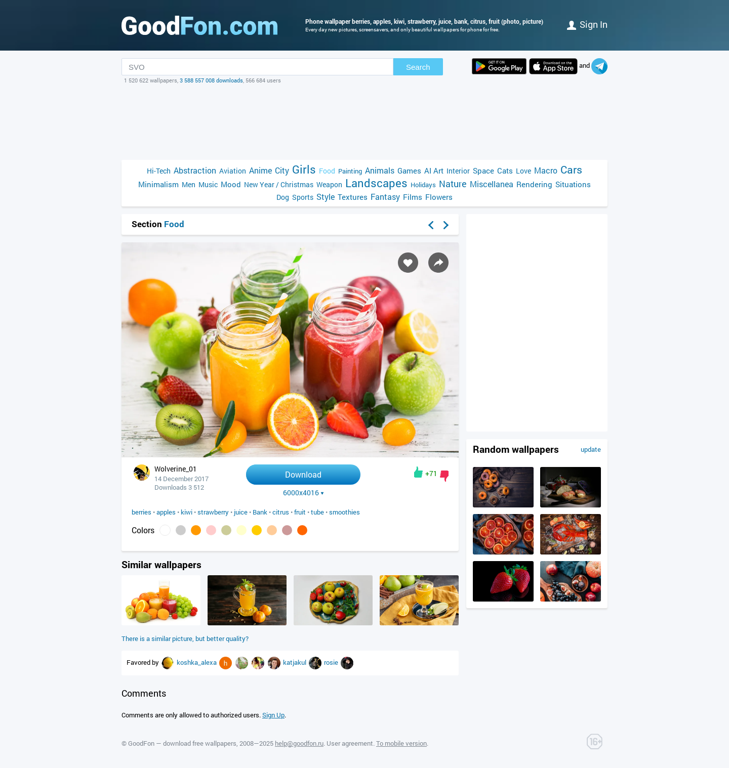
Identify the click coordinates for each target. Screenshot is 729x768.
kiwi (186, 512)
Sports (302, 197)
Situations (573, 184)
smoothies (344, 512)
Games (409, 170)
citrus (280, 512)
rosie (332, 662)
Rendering (534, 184)
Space (483, 170)
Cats (505, 170)
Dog (282, 197)
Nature (453, 184)
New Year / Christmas (278, 184)
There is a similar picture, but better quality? (185, 638)
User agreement (350, 743)
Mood (231, 184)
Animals (379, 170)
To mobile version (401, 743)
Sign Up (273, 714)
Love (523, 171)
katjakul (295, 662)
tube (317, 512)
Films (412, 197)
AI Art (433, 170)
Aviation (232, 171)
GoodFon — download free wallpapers (182, 743)
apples (166, 512)
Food (327, 171)
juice (241, 512)
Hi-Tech (159, 171)
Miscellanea (491, 184)
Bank (260, 512)
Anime (260, 170)
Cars (571, 170)
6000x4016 (303, 492)
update (591, 449)
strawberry (213, 512)
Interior (458, 171)
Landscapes (376, 183)
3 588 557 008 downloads (211, 80)
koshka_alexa (197, 662)
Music (208, 184)
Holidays (423, 184)
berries (141, 512)
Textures (353, 197)
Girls (304, 169)
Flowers (439, 197)
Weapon (329, 184)
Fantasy (385, 196)
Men (188, 184)
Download (303, 474)
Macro (545, 170)
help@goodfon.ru (299, 743)
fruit (300, 512)
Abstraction (195, 170)
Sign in (587, 24)
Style (325, 196)
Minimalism (158, 184)
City (282, 170)
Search (418, 67)
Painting (350, 171)
